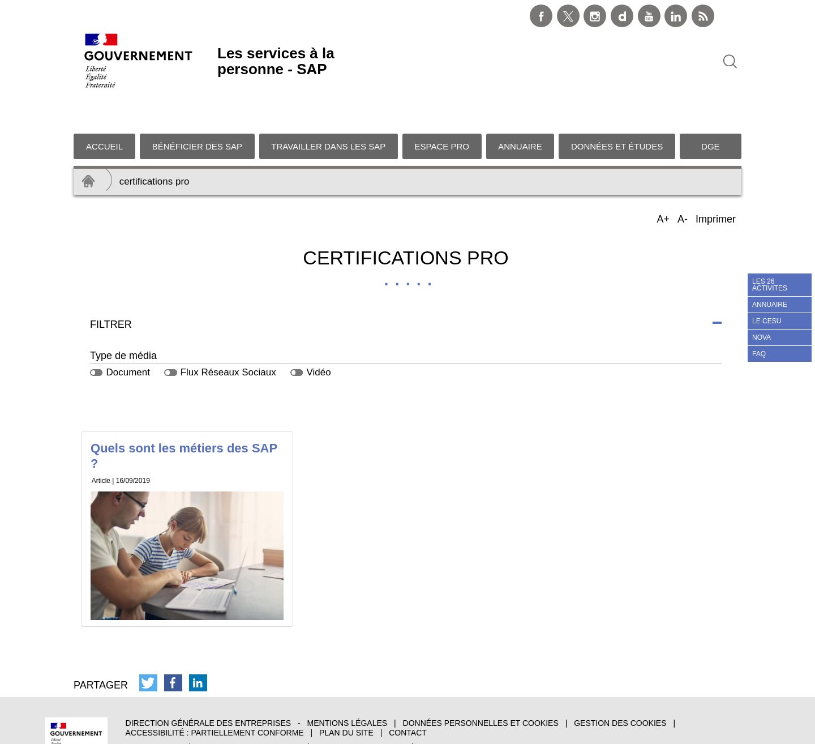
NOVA (761, 337)
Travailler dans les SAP (328, 111)
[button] (148, 648)
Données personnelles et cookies (481, 688)
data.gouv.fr (449, 711)
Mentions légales (347, 688)
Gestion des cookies (620, 688)
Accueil (104, 111)
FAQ (759, 354)
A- (683, 185)
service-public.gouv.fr (249, 711)
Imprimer (716, 184)
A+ (664, 185)
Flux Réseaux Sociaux (228, 337)
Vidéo (318, 337)
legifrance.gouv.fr (360, 711)
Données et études (617, 111)
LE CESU (766, 321)
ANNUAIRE (769, 305)
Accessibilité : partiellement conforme (215, 698)
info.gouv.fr (154, 711)
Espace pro (442, 111)
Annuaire (520, 111)
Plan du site (346, 698)
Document (127, 337)
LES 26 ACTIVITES (769, 284)
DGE (710, 111)
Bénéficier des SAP (197, 111)
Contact (408, 698)
